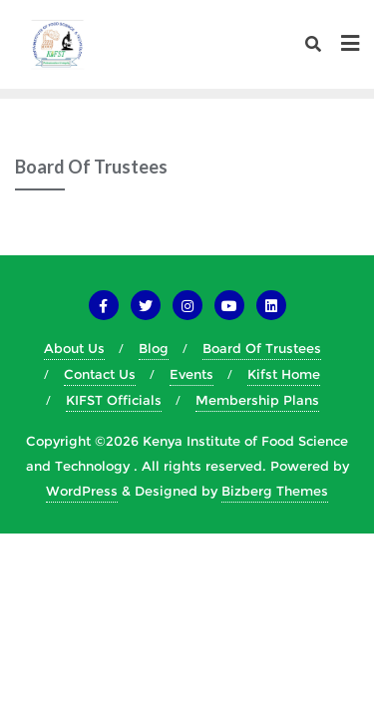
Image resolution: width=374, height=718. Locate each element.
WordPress (82, 491)
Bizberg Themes (274, 491)
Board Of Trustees (261, 348)
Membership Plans (257, 400)
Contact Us (100, 374)
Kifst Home (283, 374)
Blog (154, 348)
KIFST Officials (114, 400)
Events (191, 374)
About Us (74, 348)
